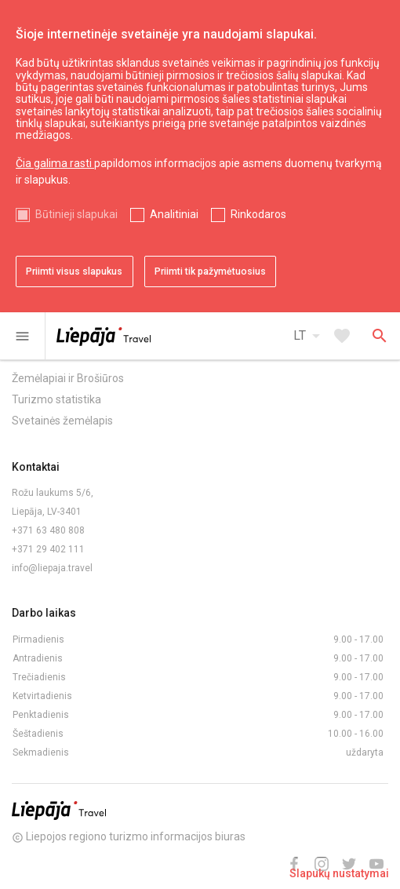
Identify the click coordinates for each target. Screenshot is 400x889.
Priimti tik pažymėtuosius (210, 271)
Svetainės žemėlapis (62, 420)
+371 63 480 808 (48, 530)
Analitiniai (174, 214)
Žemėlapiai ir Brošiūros (68, 378)
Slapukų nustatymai (339, 873)
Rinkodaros (258, 214)
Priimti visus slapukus (74, 271)
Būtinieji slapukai (76, 214)
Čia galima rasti (55, 163)
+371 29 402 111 (48, 549)
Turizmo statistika (56, 399)
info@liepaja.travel (52, 568)
